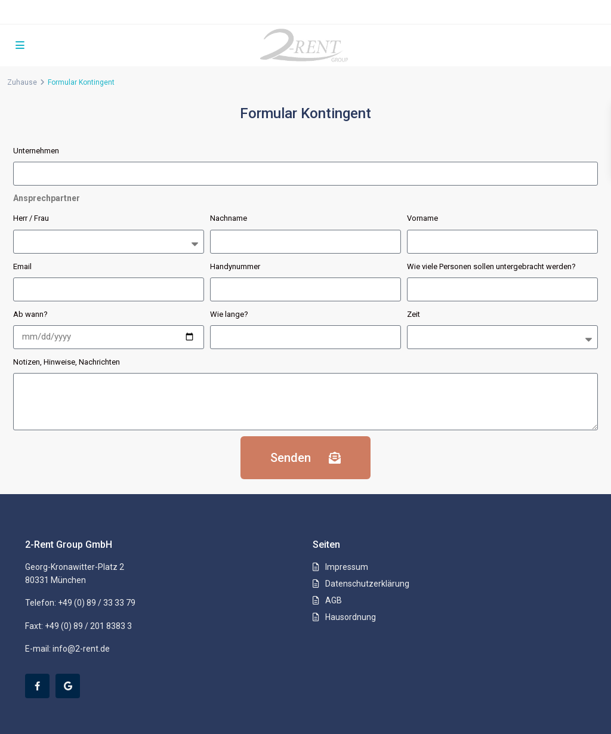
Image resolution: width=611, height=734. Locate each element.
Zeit (413, 314)
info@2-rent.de (81, 648)
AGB (333, 600)
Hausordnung (350, 617)
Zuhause (22, 82)
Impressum (346, 567)
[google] (67, 686)
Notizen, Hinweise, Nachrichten (66, 361)
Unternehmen (36, 150)
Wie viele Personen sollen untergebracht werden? (491, 266)
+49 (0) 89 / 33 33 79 (96, 602)
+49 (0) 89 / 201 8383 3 (88, 626)
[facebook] (37, 686)
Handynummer (235, 266)
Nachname (228, 218)
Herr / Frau (31, 218)
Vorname (422, 218)
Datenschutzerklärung (367, 583)
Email (22, 266)
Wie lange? (229, 314)
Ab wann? (30, 314)
